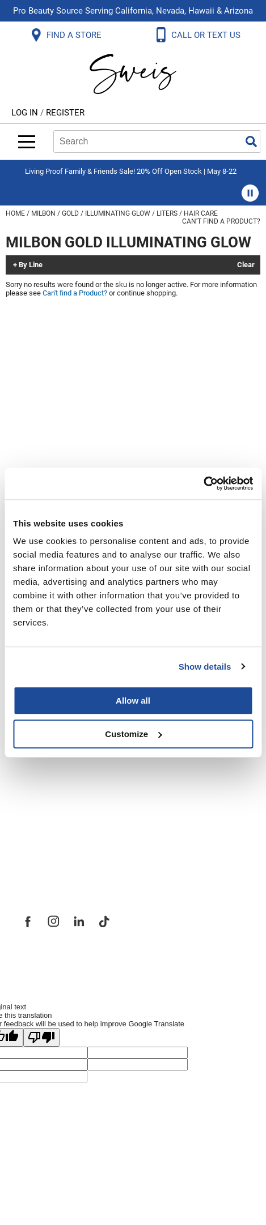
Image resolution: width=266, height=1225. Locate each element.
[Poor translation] (41, 1037)
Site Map (39, 775)
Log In (25, 113)
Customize (133, 734)
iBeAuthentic (155, 960)
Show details (205, 666)
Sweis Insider (50, 850)
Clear (246, 265)
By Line (31, 265)
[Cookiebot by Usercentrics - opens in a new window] (203, 483)
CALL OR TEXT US (207, 35)
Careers (37, 800)
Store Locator (51, 825)
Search (251, 141)
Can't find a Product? (221, 221)
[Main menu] (27, 142)
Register (65, 113)
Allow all (133, 700)
